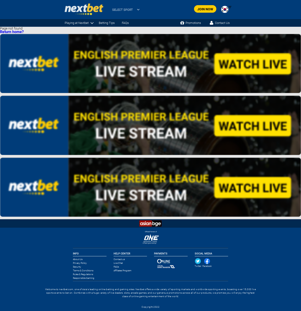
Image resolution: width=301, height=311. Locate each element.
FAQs (125, 23)
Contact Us (222, 23)
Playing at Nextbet (77, 23)
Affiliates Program (122, 270)
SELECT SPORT (122, 9)
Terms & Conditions (83, 270)
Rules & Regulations (83, 274)
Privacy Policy (80, 263)
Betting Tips (107, 23)
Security (77, 266)
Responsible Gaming (83, 278)
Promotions (193, 23)
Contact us (119, 259)
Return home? (12, 32)
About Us (78, 259)
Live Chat (118, 263)
